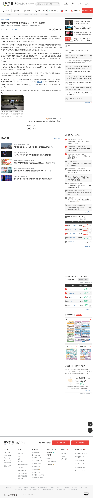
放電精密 (72, 237)
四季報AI (76, 11)
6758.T (19, 79)
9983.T (39, 82)
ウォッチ (80, 4)
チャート (73, 4)
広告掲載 (25, 487)
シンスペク (73, 229)
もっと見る (57, 138)
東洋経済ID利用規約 (47, 489)
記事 (17, 11)
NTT (71, 289)
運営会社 (7, 487)
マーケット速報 (17, 15)
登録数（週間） (71, 280)
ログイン (87, 4)
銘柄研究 (28, 11)
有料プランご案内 (87, 10)
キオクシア (73, 301)
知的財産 (67, 487)
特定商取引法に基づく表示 (80, 487)
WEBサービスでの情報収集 (39, 487)
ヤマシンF (72, 233)
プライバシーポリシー (55, 487)
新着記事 (9, 15)
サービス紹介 (16, 487)
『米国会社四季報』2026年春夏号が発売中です (22, 3)
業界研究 (53, 11)
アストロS (73, 225)
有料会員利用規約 (61, 489)
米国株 (64, 11)
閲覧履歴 (66, 4)
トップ (6, 10)
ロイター (15, 29)
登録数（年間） (83, 279)
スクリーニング (41, 11)
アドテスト (73, 305)
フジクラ (72, 297)
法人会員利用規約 (74, 489)
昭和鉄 (72, 241)
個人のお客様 (63, 442)
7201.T (35, 84)
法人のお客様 (81, 442)
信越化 (72, 293)
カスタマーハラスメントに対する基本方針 (26, 489)
